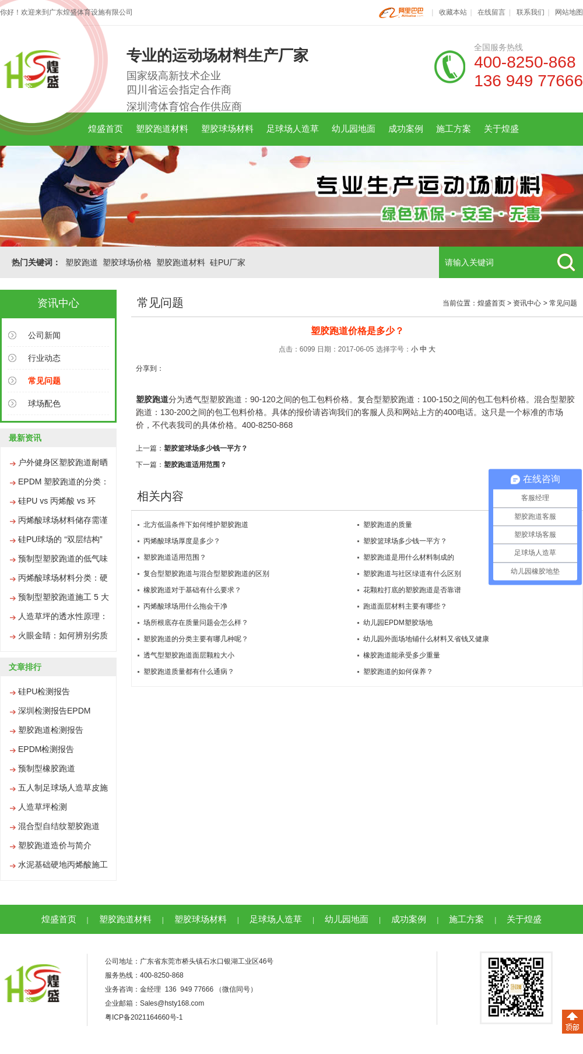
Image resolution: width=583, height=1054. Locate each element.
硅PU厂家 (227, 262)
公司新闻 (44, 335)
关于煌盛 (501, 128)
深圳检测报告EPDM (54, 710)
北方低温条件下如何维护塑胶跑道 (195, 525)
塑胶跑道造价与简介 (55, 845)
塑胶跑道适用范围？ (195, 465)
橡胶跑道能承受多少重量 (401, 655)
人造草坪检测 (42, 806)
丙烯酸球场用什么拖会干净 (185, 606)
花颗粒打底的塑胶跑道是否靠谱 (412, 590)
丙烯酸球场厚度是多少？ (181, 541)
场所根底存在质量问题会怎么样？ (195, 623)
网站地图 (569, 12)
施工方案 (453, 128)
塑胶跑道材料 (162, 128)
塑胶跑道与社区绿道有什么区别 (412, 574)
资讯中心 (527, 303)
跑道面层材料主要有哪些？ (405, 606)
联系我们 (531, 12)
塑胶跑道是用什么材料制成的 (408, 557)
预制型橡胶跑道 (46, 768)
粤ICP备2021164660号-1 (143, 1017)
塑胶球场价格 (127, 262)
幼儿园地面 (353, 128)
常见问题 (563, 303)
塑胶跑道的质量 (387, 525)
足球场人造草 (292, 128)
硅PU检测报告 (44, 691)
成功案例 (405, 128)
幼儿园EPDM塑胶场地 (398, 623)
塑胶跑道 (81, 262)
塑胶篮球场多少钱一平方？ (206, 448)
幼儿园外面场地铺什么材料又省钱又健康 (426, 639)
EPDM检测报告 (46, 749)
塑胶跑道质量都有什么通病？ (188, 671)
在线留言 (491, 12)
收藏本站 (453, 12)
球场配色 (44, 403)
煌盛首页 (105, 128)
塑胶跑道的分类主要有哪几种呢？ (195, 639)
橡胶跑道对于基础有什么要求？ (192, 590)
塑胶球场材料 (227, 128)
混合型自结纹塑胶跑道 (59, 826)
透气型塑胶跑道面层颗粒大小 (188, 655)
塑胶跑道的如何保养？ (398, 671)
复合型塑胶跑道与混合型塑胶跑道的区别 (206, 574)
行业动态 (44, 358)
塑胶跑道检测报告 (50, 730)
